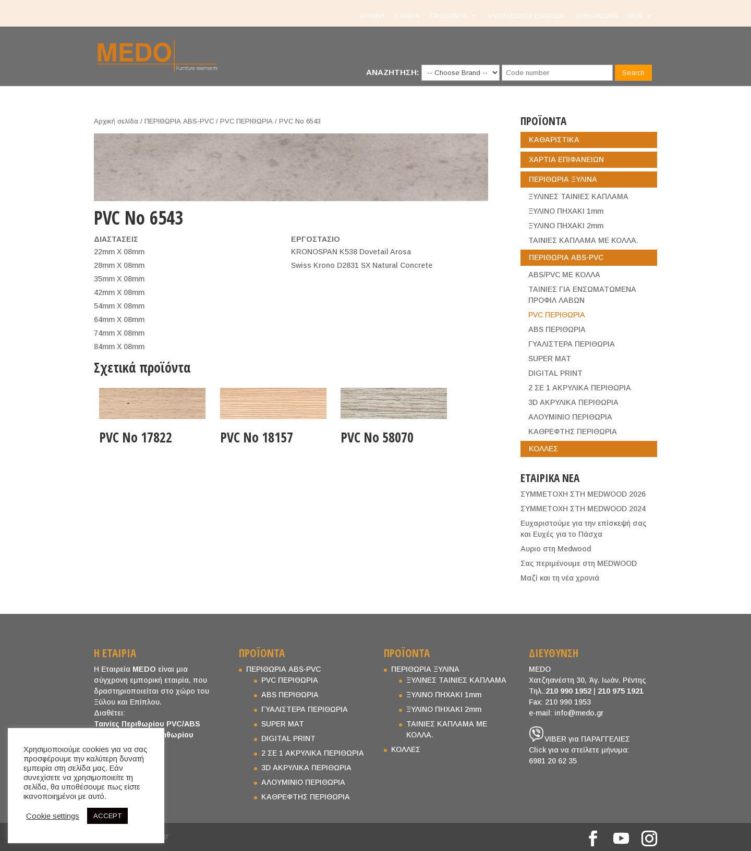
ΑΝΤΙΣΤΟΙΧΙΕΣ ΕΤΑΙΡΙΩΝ (526, 16)
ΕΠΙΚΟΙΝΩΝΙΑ (596, 16)
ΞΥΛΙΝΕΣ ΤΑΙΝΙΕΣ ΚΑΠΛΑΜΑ (578, 196)
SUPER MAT (549, 358)
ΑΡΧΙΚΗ (372, 16)
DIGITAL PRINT (555, 373)
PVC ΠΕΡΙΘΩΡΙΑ (246, 121)
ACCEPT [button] (107, 816)
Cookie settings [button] (52, 816)
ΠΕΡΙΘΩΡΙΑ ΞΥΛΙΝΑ (563, 179)
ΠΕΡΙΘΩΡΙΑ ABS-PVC (179, 121)
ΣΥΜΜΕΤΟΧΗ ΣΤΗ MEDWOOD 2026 (583, 494)
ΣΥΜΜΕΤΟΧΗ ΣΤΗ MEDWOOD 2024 (583, 508)
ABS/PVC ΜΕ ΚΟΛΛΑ (564, 274)
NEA (640, 16)
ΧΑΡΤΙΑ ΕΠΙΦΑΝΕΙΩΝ (566, 159)
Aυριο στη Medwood (555, 549)
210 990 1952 (568, 691)
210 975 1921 (621, 691)
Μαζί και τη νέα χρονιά (559, 578)
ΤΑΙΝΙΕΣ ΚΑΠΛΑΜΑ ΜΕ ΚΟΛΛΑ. (583, 240)
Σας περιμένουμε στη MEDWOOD (578, 563)
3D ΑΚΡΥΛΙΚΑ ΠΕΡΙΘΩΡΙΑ (573, 402)
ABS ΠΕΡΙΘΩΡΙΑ (557, 329)
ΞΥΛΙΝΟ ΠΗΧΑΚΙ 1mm (565, 211)
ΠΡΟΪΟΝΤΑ (453, 16)
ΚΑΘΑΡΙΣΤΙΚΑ (554, 139)
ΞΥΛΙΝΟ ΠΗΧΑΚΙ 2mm (565, 225)
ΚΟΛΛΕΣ (543, 449)
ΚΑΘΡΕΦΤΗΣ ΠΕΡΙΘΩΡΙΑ (572, 431)
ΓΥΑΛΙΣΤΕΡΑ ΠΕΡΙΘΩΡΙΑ (571, 344)
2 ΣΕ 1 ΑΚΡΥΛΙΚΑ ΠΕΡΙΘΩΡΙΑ (579, 388)
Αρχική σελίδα (116, 121)
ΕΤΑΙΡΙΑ (407, 16)
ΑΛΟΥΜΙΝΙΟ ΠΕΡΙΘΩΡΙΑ (570, 417)
